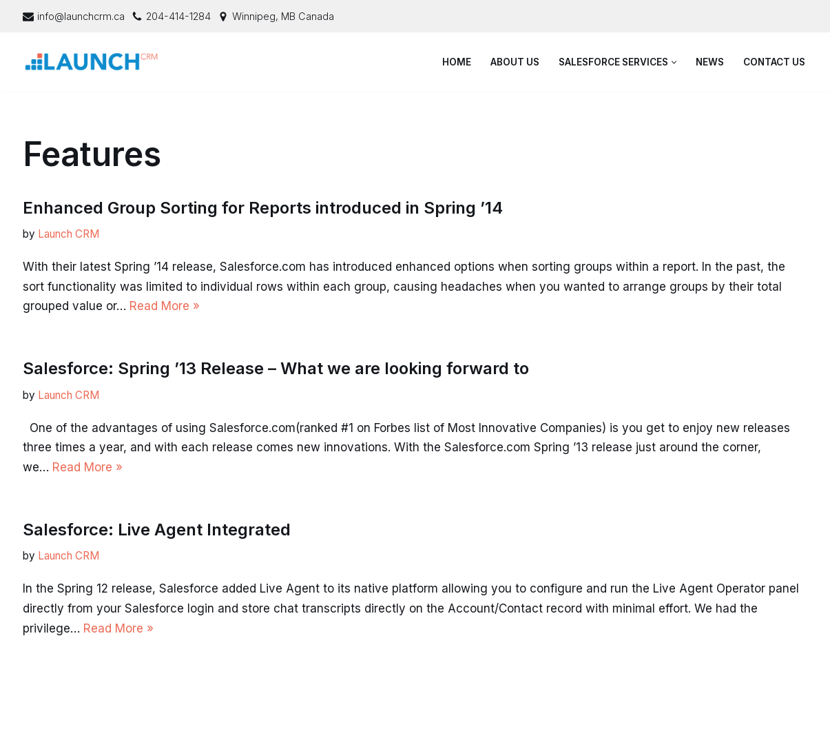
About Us (514, 62)
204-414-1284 (178, 16)
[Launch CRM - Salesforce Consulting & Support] (95, 62)
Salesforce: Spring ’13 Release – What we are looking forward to (276, 368)
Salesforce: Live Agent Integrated (157, 530)
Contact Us (774, 62)
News (710, 62)
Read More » (164, 306)
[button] (674, 62)
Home (456, 62)
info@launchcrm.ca (81, 16)
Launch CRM (68, 233)
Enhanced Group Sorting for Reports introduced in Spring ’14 (263, 208)
